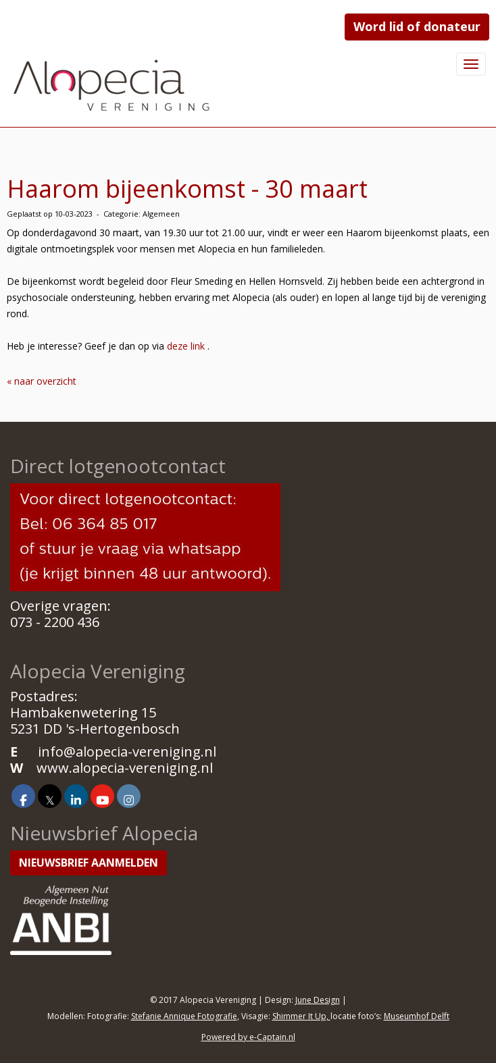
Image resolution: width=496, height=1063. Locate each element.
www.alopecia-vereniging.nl (124, 768)
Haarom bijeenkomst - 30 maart (187, 188)
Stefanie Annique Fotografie (184, 1016)
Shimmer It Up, (301, 1016)
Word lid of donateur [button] (416, 26)
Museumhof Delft (416, 1016)
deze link (186, 345)
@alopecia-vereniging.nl (127, 751)
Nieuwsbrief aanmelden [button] (88, 862)
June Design (317, 1000)
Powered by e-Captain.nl (248, 1037)
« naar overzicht (41, 381)
